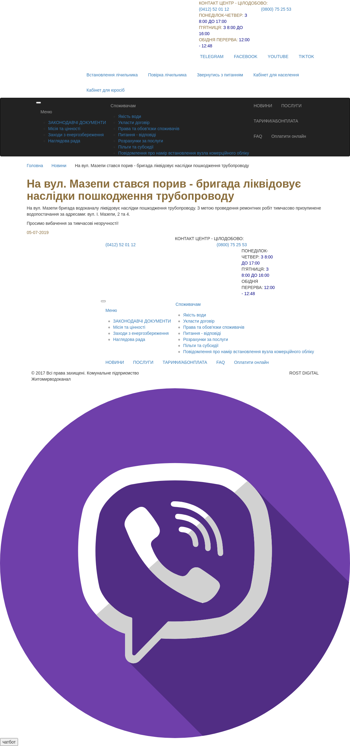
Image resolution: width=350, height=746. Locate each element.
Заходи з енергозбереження (76, 134)
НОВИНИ (263, 105)
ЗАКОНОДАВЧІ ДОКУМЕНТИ (77, 122)
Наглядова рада (64, 140)
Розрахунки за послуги (140, 140)
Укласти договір (134, 122)
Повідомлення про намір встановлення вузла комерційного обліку (183, 153)
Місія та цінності (64, 128)
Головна (35, 165)
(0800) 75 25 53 (276, 9)
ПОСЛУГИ (291, 105)
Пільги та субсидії (135, 146)
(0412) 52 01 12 (214, 9)
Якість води (129, 116)
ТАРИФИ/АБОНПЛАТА (276, 121)
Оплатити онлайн (288, 136)
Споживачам (123, 105)
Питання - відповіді (137, 134)
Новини (58, 165)
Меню (46, 111)
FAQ (258, 136)
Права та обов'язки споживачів (148, 128)
